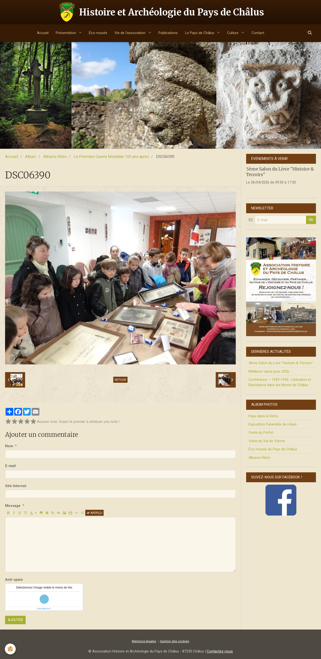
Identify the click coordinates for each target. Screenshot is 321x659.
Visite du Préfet (261, 432)
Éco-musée (98, 33)
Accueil (43, 33)
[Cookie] (10, 649)
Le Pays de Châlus (200, 33)
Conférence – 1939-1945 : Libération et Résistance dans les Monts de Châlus (280, 382)
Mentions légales (144, 641)
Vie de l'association (130, 33)
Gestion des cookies (174, 641)
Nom (9, 446)
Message (13, 505)
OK (311, 220)
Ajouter (15, 620)
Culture (233, 33)
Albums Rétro (55, 156)
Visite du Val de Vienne (267, 441)
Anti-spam (14, 579)
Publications (168, 33)
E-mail (10, 466)
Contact (257, 33)
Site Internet (15, 486)
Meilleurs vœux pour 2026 (269, 371)
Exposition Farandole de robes (273, 424)
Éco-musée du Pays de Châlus (273, 449)
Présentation (66, 33)
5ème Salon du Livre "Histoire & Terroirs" (281, 363)
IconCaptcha (43, 608)
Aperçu (94, 513)
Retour (120, 380)
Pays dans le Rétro (263, 416)
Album (30, 156)
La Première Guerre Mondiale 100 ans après (111, 156)
